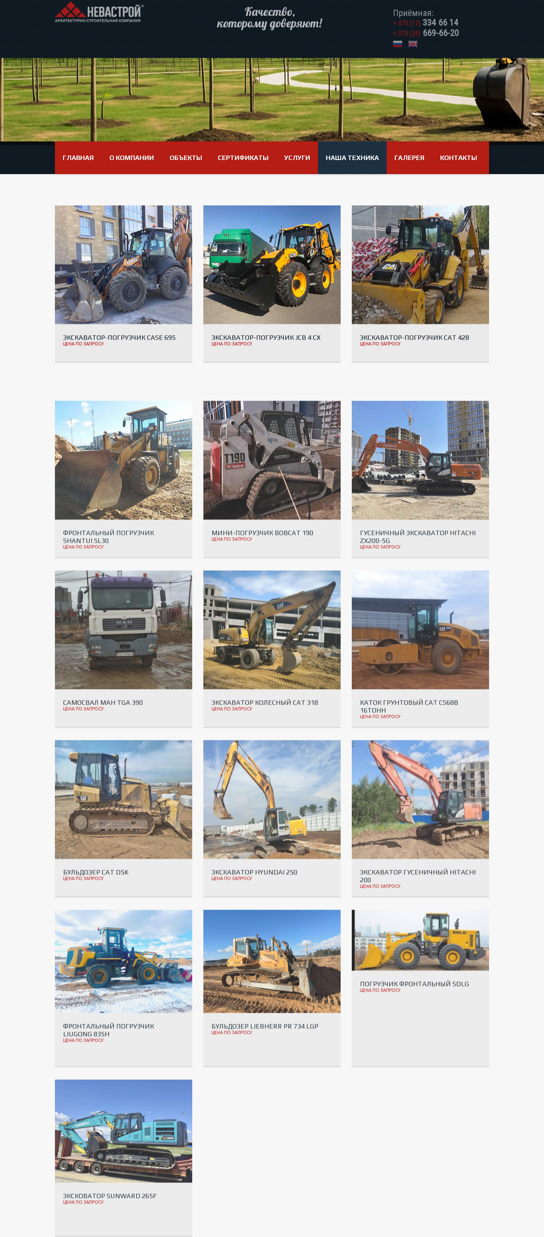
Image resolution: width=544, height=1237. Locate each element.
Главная (78, 157)
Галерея (409, 157)
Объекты (186, 157)
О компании (131, 157)
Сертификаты (243, 157)
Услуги (297, 157)
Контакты (458, 157)
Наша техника (352, 157)
